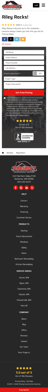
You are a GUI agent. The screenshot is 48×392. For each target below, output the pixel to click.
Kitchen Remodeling (24, 264)
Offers (24, 330)
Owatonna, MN (24, 288)
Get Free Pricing (24, 92)
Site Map (29, 381)
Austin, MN (24, 277)
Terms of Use (11, 115)
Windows (24, 242)
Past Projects (24, 352)
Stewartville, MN (24, 300)
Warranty (24, 206)
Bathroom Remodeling (24, 258)
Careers (24, 341)
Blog (24, 324)
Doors (24, 253)
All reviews (6, 44)
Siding (24, 247)
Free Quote (24, 389)
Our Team (24, 346)
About (24, 318)
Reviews (24, 335)
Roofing (24, 230)
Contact (24, 200)
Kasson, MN (24, 294)
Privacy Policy (24, 115)
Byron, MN (24, 283)
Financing (24, 211)
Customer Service (24, 217)
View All (24, 305)
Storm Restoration (24, 236)
